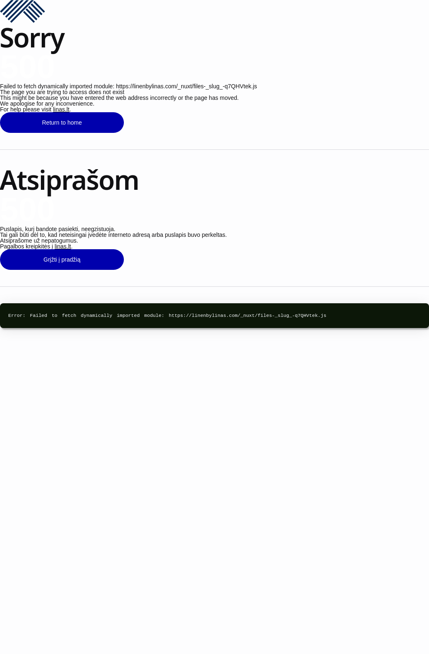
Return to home (62, 122)
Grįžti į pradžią (61, 259)
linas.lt (61, 109)
